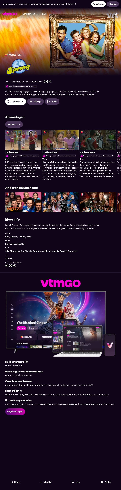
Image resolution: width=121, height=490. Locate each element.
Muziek (14, 237)
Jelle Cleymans (12, 251)
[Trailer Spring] (52, 101)
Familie (22, 237)
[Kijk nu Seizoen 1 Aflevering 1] (15, 101)
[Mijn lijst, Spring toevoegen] (35, 101)
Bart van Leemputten (15, 244)
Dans (29, 237)
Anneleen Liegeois (50, 251)
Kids (7, 237)
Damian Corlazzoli (68, 251)
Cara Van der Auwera (30, 251)
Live (44, 14)
